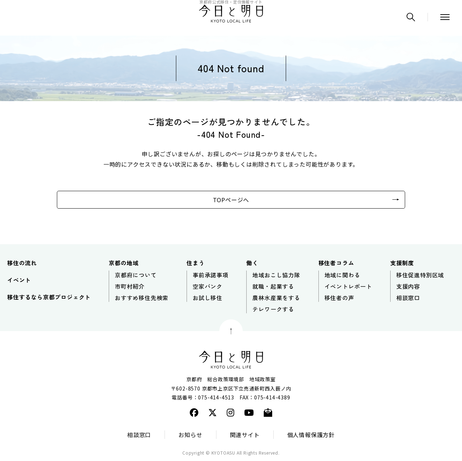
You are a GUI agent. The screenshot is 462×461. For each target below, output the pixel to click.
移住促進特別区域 (420, 275)
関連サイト (245, 434)
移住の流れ (22, 262)
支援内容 (408, 286)
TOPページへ (231, 199)
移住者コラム (336, 262)
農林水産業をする (276, 297)
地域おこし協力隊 (276, 275)
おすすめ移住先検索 (141, 297)
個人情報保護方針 (311, 434)
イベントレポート (348, 286)
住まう (195, 262)
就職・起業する (273, 286)
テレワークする (273, 309)
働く (252, 262)
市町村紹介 (130, 286)
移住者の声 (339, 297)
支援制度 (402, 262)
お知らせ (190, 434)
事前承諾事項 (211, 275)
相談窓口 (408, 297)
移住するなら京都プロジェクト (49, 297)
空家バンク (207, 286)
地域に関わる (342, 275)
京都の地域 (124, 262)
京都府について (136, 275)
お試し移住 (207, 297)
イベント (19, 280)
